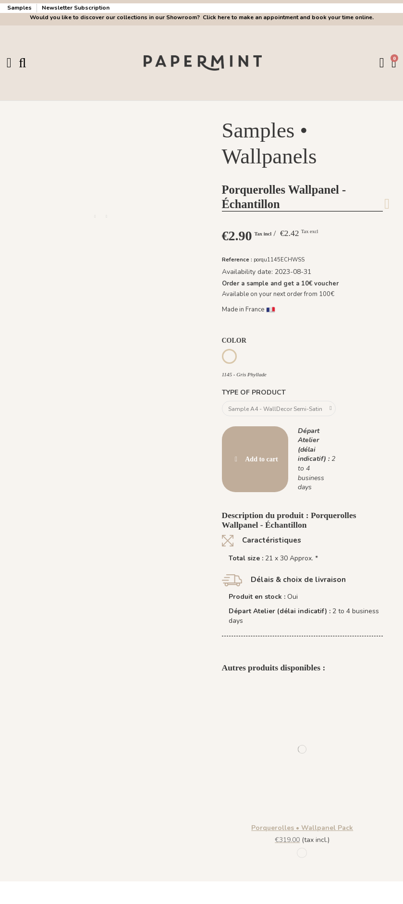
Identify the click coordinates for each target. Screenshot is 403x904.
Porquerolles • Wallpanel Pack (302, 830)
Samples (20, 8)
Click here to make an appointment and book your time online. (287, 17)
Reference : (237, 259)
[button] (95, 217)
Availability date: (247, 271)
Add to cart (255, 461)
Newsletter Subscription (76, 8)
